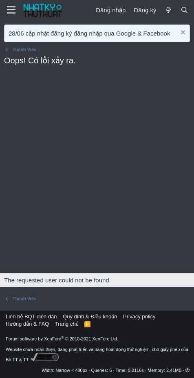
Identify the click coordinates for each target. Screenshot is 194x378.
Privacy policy (139, 316)
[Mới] (168, 10)
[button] (187, 370)
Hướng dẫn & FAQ (27, 324)
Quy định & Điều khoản (90, 316)
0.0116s (136, 370)
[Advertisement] (97, 171)
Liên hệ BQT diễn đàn (31, 316)
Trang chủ (67, 324)
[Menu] (11, 10)
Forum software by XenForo (62, 338)
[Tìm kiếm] (184, 10)
